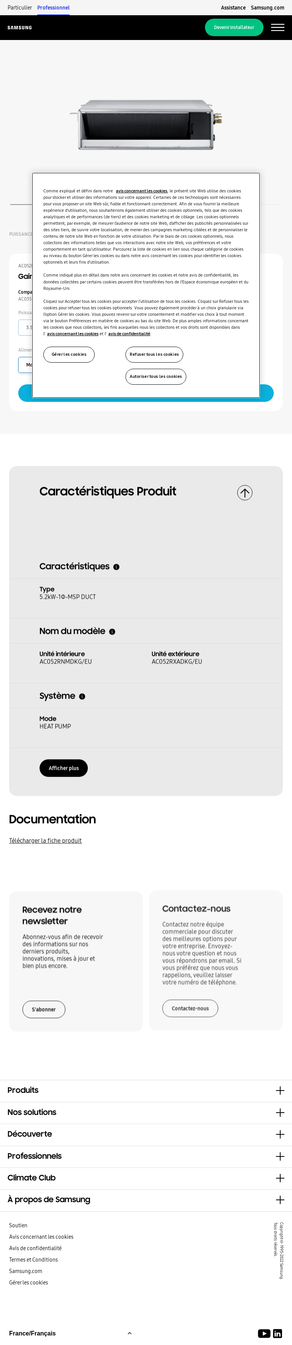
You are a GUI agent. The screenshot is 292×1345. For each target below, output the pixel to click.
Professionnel (53, 7)
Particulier (20, 7)
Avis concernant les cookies (41, 1236)
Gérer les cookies (28, 1282)
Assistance (233, 7)
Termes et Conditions (33, 1259)
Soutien (18, 1225)
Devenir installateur (234, 27)
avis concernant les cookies (141, 191)
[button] (146, 1091)
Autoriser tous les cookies (156, 376)
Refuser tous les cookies (154, 354)
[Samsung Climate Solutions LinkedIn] (277, 1333)
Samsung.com (267, 7)
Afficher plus (64, 765)
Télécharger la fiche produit (45, 839)
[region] (146, 285)
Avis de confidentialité (35, 1248)
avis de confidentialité (129, 333)
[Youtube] (265, 1333)
